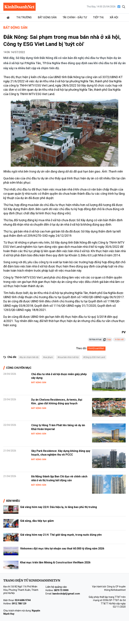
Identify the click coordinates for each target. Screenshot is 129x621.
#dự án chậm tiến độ (28, 357)
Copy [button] (107, 339)
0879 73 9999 (61, 590)
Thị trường (24, 17)
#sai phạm (48, 357)
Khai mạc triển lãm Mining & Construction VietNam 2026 (55, 562)
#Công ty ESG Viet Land (94, 357)
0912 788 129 (19, 603)
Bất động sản (47, 17)
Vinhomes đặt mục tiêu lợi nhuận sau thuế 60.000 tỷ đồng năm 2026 (62, 548)
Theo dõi (81, 348)
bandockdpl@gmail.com (66, 593)
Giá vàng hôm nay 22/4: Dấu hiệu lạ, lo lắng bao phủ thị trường (58, 507)
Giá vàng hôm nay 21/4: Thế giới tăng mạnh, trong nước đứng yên (61, 534)
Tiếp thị (98, 17)
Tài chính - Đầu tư (75, 17)
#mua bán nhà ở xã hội (68, 357)
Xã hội (114, 17)
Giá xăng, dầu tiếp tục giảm (37, 520)
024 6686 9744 (23, 600)
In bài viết (119, 339)
